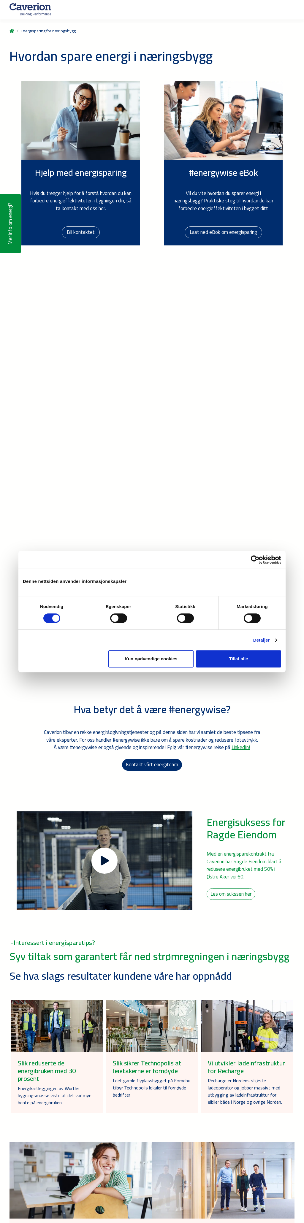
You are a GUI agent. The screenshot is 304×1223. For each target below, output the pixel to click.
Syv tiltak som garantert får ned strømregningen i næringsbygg (149, 956)
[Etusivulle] (30, 9)
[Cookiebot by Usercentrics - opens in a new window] (255, 559)
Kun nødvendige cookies (151, 658)
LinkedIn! (241, 747)
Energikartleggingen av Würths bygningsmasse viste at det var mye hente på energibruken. (54, 1095)
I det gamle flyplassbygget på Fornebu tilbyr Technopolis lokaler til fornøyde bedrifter (151, 1087)
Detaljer (261, 640)
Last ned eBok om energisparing (223, 232)
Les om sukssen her (230, 894)
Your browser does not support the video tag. (152, 377)
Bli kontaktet (81, 232)
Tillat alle (238, 658)
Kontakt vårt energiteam (152, 764)
